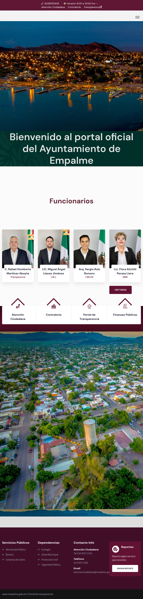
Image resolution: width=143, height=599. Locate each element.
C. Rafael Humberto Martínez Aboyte (18, 271)
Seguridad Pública (50, 564)
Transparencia (92, 7)
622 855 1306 (81, 562)
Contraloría (74, 7)
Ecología (45, 549)
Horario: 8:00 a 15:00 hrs (81, 3)
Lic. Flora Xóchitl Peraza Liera (125, 271)
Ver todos (120, 290)
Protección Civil (49, 559)
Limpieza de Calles (15, 559)
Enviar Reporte (125, 568)
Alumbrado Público (16, 549)
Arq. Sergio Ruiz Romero (89, 271)
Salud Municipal (49, 554)
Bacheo (10, 554)
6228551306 (52, 3)
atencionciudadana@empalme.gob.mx (94, 572)
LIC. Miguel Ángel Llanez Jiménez (53, 271)
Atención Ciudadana (53, 7)
